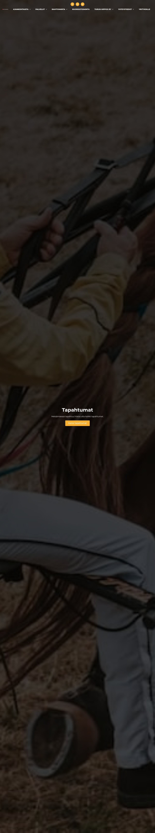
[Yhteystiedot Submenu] (134, 9)
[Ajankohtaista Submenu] (30, 9)
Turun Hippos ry (102, 9)
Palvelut (40, 9)
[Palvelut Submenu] (47, 9)
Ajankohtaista (20, 9)
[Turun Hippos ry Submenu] (113, 9)
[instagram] (77, 4)
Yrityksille (144, 9)
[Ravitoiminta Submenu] (67, 9)
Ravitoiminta (58, 9)
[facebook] (72, 4)
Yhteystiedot (125, 9)
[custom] (82, 4)
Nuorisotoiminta (81, 9)
